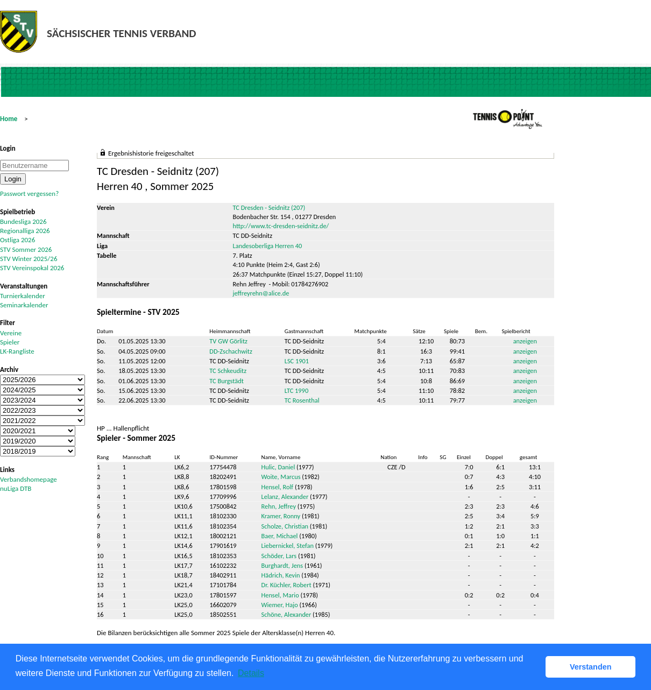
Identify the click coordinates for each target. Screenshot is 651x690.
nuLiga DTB (15, 488)
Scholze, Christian (285, 526)
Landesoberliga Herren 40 (267, 246)
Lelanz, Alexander (285, 496)
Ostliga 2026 (17, 240)
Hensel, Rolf (277, 487)
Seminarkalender (24, 305)
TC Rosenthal (302, 400)
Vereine (11, 333)
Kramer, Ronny (281, 516)
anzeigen (525, 341)
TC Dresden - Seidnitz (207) (269, 207)
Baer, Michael (279, 536)
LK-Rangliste (17, 351)
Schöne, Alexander (286, 614)
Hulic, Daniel (278, 467)
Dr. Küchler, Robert (286, 585)
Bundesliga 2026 (23, 221)
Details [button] (251, 673)
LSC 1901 (297, 361)
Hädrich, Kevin (280, 575)
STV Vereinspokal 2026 (32, 268)
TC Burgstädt (226, 381)
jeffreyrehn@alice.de (261, 293)
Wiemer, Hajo (279, 605)
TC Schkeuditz (227, 371)
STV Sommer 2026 (26, 249)
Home (8, 119)
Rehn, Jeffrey (278, 506)
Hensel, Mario (280, 595)
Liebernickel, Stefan (287, 545)
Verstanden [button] (591, 667)
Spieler (9, 342)
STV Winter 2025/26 (29, 259)
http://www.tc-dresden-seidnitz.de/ (281, 226)
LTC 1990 (296, 390)
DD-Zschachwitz (230, 351)
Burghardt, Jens (282, 565)
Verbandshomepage (28, 479)
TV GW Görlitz (228, 341)
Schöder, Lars (279, 556)
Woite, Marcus (281, 477)
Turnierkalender (22, 296)
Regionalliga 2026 (25, 231)
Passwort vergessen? (29, 193)
